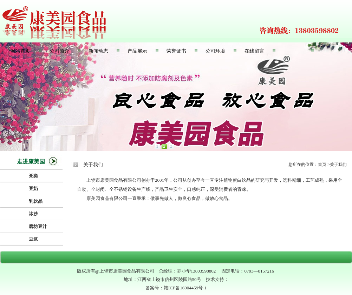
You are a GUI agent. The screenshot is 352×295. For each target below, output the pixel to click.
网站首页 (20, 51)
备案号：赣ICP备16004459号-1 (176, 287)
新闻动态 (98, 51)
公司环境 (215, 51)
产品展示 (137, 51)
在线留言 (254, 51)
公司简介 (59, 51)
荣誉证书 (176, 51)
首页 (322, 164)
